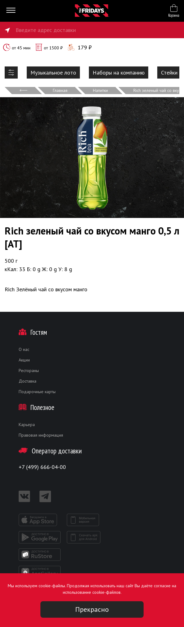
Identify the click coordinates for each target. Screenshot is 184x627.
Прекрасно (92, 609)
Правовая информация (41, 435)
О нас (24, 349)
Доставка (27, 381)
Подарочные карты (37, 391)
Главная (60, 90)
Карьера (27, 424)
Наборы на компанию (119, 72)
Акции (24, 360)
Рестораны (29, 370)
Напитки (100, 90)
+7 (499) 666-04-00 (42, 466)
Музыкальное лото (53, 72)
